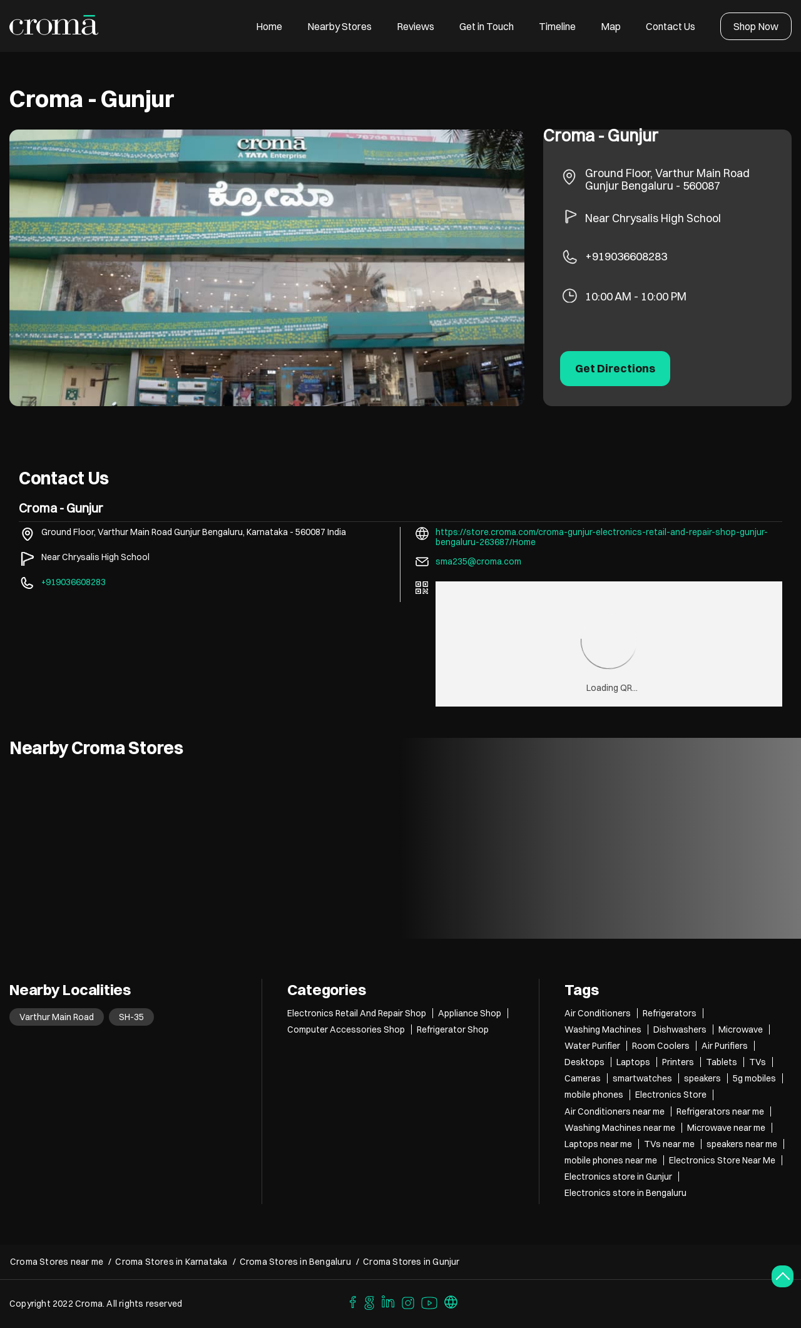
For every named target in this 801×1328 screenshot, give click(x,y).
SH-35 (131, 1017)
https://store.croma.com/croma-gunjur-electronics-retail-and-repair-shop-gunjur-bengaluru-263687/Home (602, 537)
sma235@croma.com (478, 561)
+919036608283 (626, 256)
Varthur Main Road (56, 1017)
